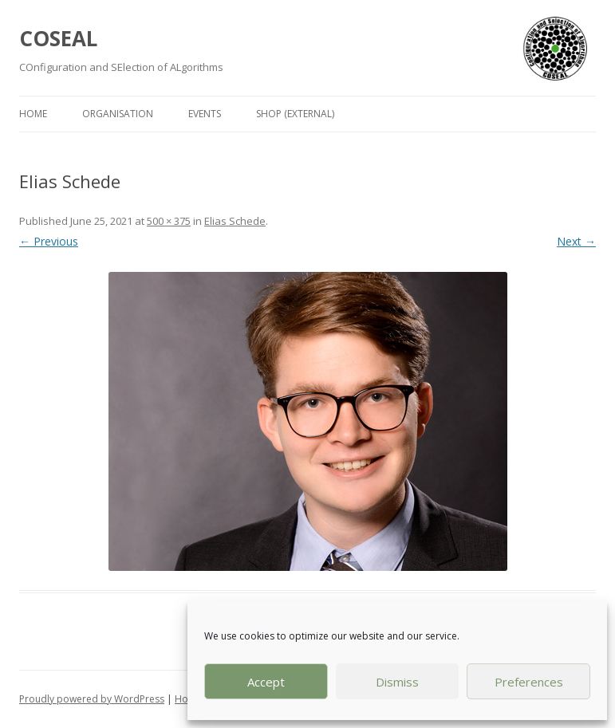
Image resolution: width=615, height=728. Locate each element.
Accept (266, 682)
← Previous (48, 241)
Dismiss (397, 682)
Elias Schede (235, 221)
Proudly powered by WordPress (91, 699)
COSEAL (58, 38)
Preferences (529, 682)
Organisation (117, 113)
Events (204, 113)
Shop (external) (295, 113)
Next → (576, 241)
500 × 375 (169, 221)
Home (33, 113)
